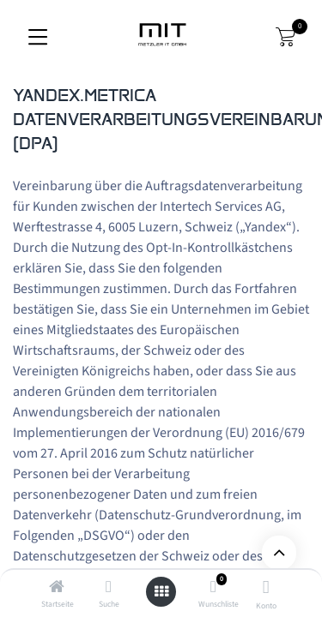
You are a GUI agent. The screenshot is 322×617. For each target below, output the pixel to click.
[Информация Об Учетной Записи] (266, 589)
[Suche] (109, 587)
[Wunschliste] (213, 587)
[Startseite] (56, 587)
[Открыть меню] (161, 591)
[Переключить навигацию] (37, 36)
